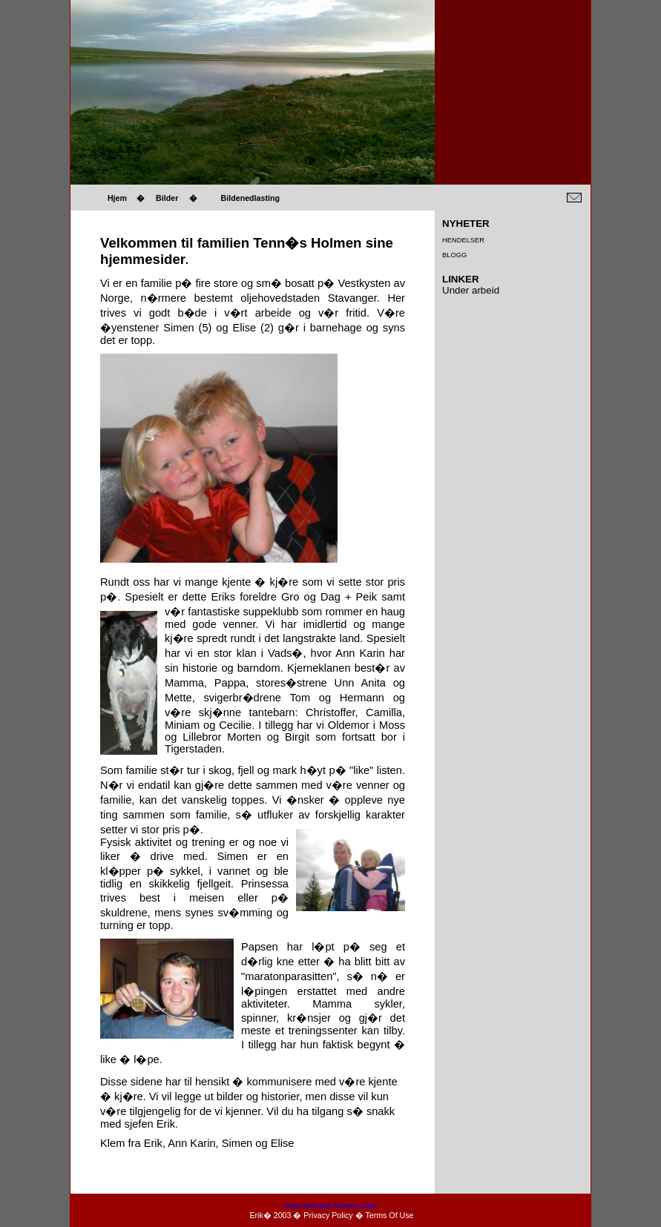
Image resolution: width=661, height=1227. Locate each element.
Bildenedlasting (250, 198)
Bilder (167, 198)
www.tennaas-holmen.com (330, 1205)
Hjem (117, 198)
